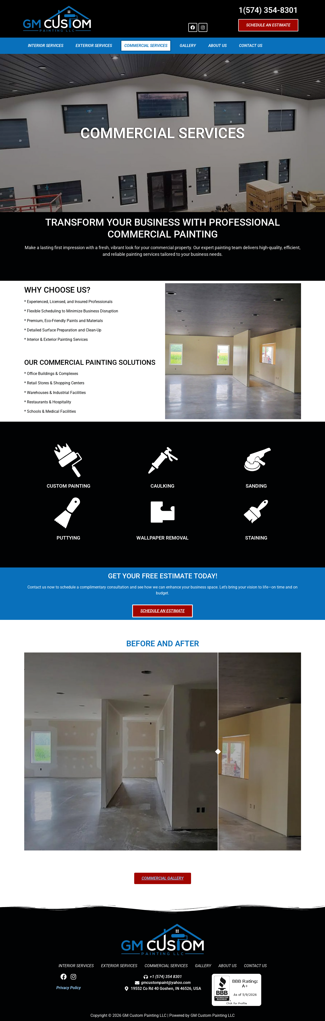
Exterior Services (94, 45)
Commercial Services (145, 45)
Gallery (188, 45)
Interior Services (45, 45)
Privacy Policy (68, 987)
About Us (217, 45)
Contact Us (250, 45)
